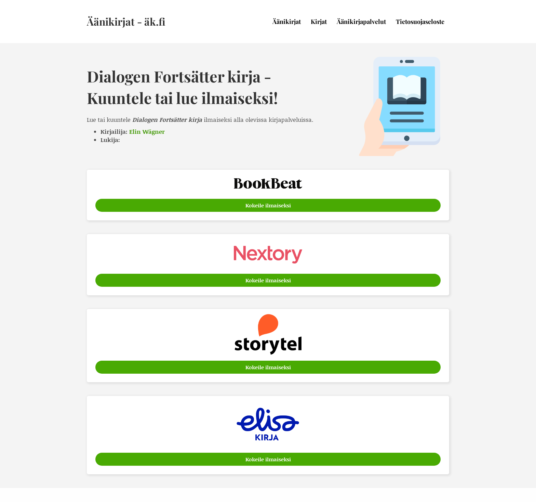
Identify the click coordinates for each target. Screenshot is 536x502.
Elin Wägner (147, 131)
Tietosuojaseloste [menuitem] (420, 21)
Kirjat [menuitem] (319, 21)
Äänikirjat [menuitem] (286, 21)
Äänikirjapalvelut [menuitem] (361, 21)
